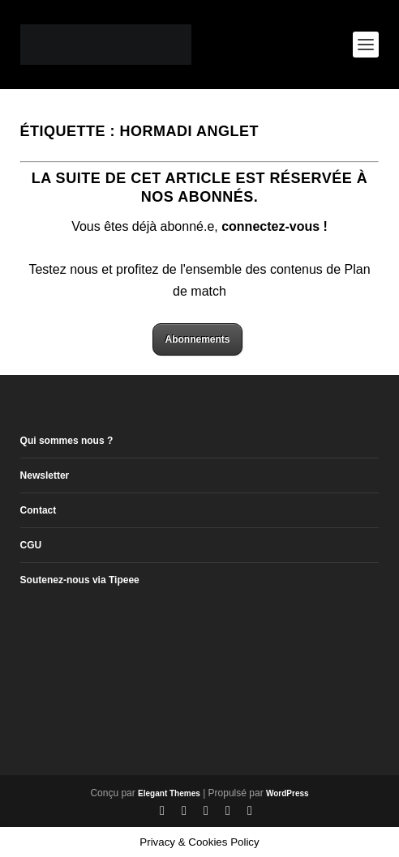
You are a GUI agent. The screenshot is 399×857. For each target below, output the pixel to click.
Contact (38, 510)
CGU (31, 545)
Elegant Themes (169, 793)
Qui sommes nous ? (67, 440)
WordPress (287, 793)
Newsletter (45, 475)
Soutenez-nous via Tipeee (79, 580)
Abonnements (197, 339)
